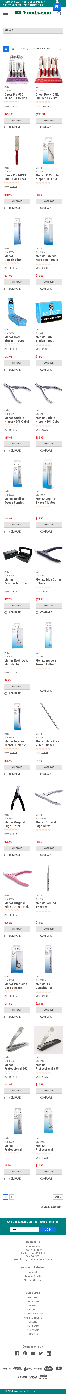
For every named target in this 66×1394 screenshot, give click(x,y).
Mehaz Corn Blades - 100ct (14, 339)
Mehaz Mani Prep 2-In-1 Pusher (47, 743)
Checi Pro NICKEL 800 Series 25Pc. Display (47, 98)
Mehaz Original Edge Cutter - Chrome (46, 825)
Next (59, 1197)
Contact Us (33, 1334)
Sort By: (25, 48)
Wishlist (33, 1272)
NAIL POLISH (33, 1309)
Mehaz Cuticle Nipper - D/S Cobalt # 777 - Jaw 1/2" (17, 421)
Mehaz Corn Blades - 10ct (45, 339)
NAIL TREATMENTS (33, 1318)
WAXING (33, 1322)
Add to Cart (17, 120)
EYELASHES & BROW (33, 1314)
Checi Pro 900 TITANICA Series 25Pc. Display (15, 98)
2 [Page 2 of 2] (11, 1197)
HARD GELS (33, 1297)
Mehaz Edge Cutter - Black (48, 581)
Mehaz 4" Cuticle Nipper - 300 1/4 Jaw (47, 179)
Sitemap (31, 1391)
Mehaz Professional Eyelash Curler (45, 1149)
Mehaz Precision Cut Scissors (15, 986)
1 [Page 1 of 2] (5, 1197)
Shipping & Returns (33, 1280)
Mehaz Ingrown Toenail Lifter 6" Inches (15, 745)
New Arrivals (33, 1330)
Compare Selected (51, 1207)
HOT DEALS (33, 1326)
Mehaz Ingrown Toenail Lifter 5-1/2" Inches (46, 664)
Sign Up (37, 1276)
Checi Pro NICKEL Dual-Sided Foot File (16, 179)
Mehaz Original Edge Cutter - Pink (16, 905)
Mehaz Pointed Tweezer (46, 905)
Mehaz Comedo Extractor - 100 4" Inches (47, 259)
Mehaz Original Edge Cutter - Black (14, 825)
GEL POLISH (33, 1301)
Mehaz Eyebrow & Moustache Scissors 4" (16, 664)
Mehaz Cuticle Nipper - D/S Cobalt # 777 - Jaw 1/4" (49, 421)
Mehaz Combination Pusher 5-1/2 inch (16, 259)
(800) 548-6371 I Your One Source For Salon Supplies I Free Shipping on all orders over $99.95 (24, 5)
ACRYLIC (33, 1305)
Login (27, 1276)
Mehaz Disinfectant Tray (16, 581)
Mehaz (7, 87)
